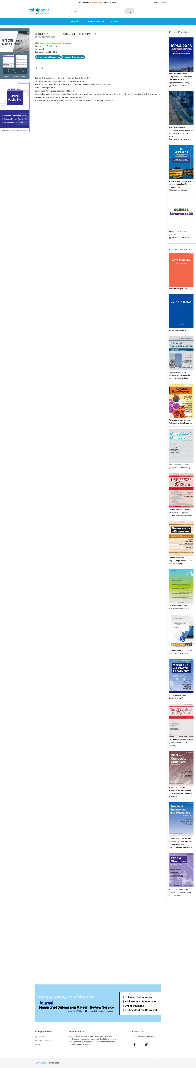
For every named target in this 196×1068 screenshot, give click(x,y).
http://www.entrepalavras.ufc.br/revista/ (55, 43)
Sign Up (164, 2)
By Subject (76, 21)
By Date (114, 21)
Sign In (156, 2)
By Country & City (95, 21)
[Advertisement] (15, 172)
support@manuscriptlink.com (144, 1036)
